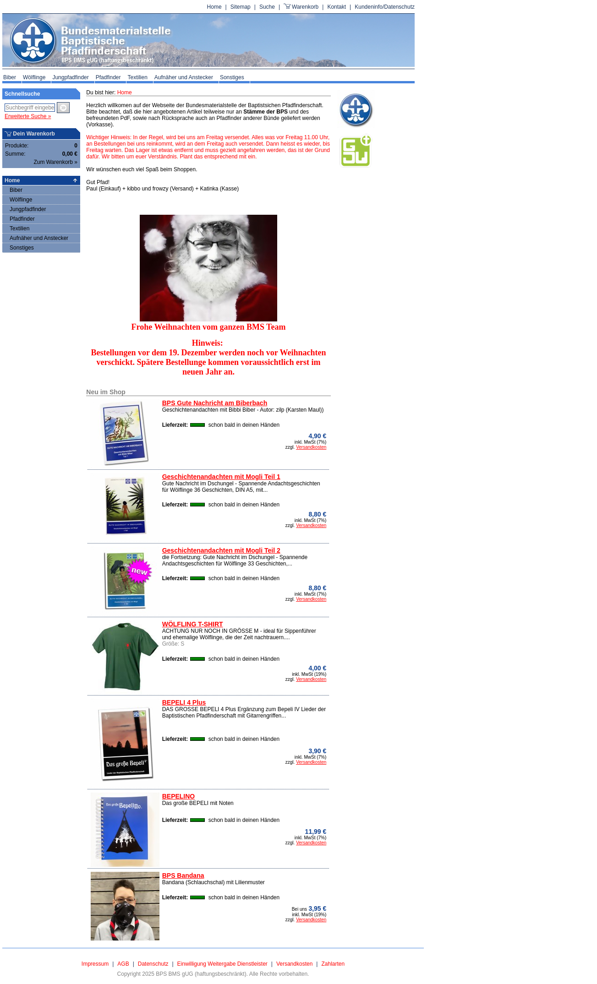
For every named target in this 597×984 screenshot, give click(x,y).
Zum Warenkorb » (55, 162)
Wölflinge (34, 77)
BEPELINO (178, 796)
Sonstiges (232, 77)
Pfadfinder (108, 77)
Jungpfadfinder (70, 77)
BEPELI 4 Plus (184, 702)
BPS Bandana (183, 875)
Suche (267, 7)
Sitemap (240, 7)
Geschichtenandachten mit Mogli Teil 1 (221, 476)
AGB (123, 964)
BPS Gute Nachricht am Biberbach (215, 403)
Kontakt (336, 7)
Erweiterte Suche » (28, 116)
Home (214, 7)
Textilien (137, 77)
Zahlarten (333, 964)
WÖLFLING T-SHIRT (192, 624)
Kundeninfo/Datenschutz (385, 7)
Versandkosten (311, 447)
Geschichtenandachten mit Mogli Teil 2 (221, 550)
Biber (9, 77)
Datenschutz (153, 964)
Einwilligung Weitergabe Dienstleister (222, 964)
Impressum (95, 964)
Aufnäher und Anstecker (183, 77)
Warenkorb (305, 7)
